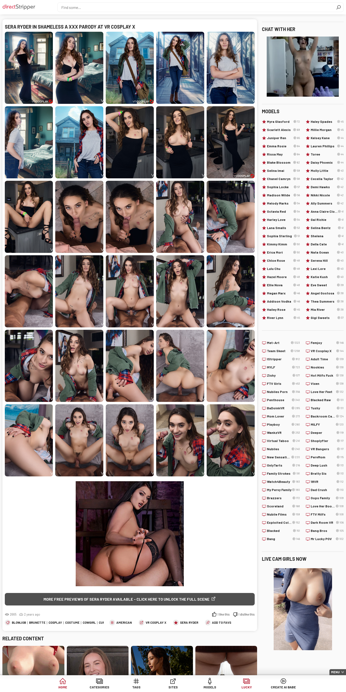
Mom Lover (283, 416)
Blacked (283, 531)
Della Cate (327, 244)
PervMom (327, 457)
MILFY (327, 424)
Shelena (327, 236)
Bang (283, 539)
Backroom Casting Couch (327, 416)
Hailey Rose (283, 309)
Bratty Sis (327, 473)
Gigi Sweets (327, 318)
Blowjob (19, 622)
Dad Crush (327, 490)
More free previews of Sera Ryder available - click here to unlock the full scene (126, 599)
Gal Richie (327, 220)
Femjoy (327, 343)
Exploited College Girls (283, 522)
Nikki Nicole (327, 195)
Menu (335, 672)
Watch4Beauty (283, 482)
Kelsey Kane (327, 138)
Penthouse (283, 400)
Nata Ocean (327, 252)
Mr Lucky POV (327, 539)
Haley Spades (327, 122)
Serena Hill (327, 260)
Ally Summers (327, 203)
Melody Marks (283, 203)
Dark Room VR (327, 522)
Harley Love (283, 220)
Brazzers (283, 498)
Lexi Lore (327, 269)
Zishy (283, 375)
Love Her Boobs (327, 506)
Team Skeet (283, 351)
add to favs (221, 622)
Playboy (283, 424)
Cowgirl (89, 622)
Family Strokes (283, 473)
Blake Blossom (283, 162)
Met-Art (283, 343)
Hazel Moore (283, 277)
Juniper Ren (283, 138)
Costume (72, 622)
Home (62, 687)
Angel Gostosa (327, 293)
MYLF (283, 367)
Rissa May (283, 154)
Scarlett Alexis (283, 130)
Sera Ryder (189, 622)
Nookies (327, 367)
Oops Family (327, 498)
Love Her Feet (327, 392)
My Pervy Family (283, 490)
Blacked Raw (327, 400)
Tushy (327, 408)
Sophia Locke (283, 187)
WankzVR (283, 433)
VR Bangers (327, 449)
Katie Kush (327, 277)
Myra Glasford (283, 122)
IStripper (283, 359)
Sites (173, 687)
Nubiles (283, 449)
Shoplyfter (327, 441)
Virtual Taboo (283, 441)
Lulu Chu (283, 269)
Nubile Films (283, 514)
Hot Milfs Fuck (327, 375)
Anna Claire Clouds (327, 211)
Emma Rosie (283, 146)
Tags (136, 687)
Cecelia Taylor (327, 179)
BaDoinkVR (283, 408)
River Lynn (283, 318)
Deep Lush (327, 465)
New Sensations (283, 457)
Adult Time (327, 359)
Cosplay (55, 622)
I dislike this (247, 614)
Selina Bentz (327, 228)
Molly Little (327, 171)
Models (210, 687)
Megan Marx (283, 293)
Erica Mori (283, 252)
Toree (327, 154)
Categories (99, 687)
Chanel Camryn (283, 179)
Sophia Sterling (283, 236)
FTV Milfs (327, 514)
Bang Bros (327, 531)
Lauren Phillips (327, 146)
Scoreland (283, 506)
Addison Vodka (283, 301)
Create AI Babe (283, 687)
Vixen (327, 384)
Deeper (327, 433)
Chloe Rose (283, 260)
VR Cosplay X (156, 622)
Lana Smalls (283, 228)
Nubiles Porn (283, 392)
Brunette (37, 622)
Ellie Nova (283, 285)
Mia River (327, 309)
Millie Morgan (327, 130)
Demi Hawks (327, 187)
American (124, 622)
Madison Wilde (283, 195)
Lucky (246, 687)
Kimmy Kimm (283, 244)
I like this (224, 614)
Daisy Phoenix (327, 162)
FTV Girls (283, 384)
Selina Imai (283, 171)
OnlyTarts (283, 465)
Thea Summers (327, 301)
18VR (327, 482)
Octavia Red (283, 211)
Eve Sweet (327, 285)
